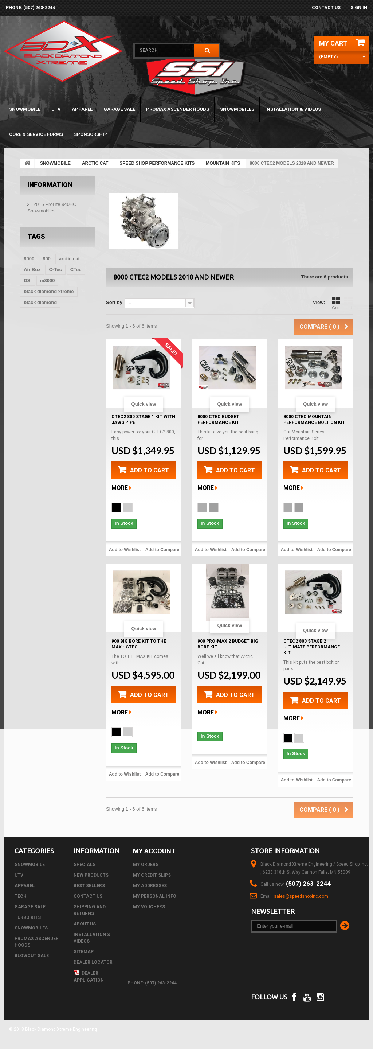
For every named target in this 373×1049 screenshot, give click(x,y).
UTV (56, 109)
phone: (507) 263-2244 (30, 7)
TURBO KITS (28, 917)
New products (91, 875)
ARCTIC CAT (95, 163)
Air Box (32, 269)
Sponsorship (90, 134)
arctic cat (69, 258)
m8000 (47, 280)
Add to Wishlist (125, 549)
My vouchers (149, 906)
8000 (29, 258)
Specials (84, 864)
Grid (336, 303)
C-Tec (55, 269)
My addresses (150, 885)
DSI (28, 280)
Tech (21, 896)
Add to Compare (162, 549)
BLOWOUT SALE (32, 955)
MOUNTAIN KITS (223, 163)
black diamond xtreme (49, 291)
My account (154, 851)
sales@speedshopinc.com (301, 896)
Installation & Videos (293, 109)
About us (85, 924)
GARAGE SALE (119, 109)
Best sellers (89, 885)
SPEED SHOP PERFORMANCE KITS (157, 163)
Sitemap (84, 951)
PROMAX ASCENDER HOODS (177, 109)
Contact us (326, 7)
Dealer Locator (93, 962)
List (348, 303)
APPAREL (82, 109)
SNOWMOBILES (237, 109)
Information (49, 184)
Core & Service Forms (36, 134)
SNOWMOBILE (24, 109)
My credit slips (152, 875)
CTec (76, 269)
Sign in (358, 7)
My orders (145, 864)
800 (47, 258)
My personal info (154, 896)
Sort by (114, 302)
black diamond (40, 302)
